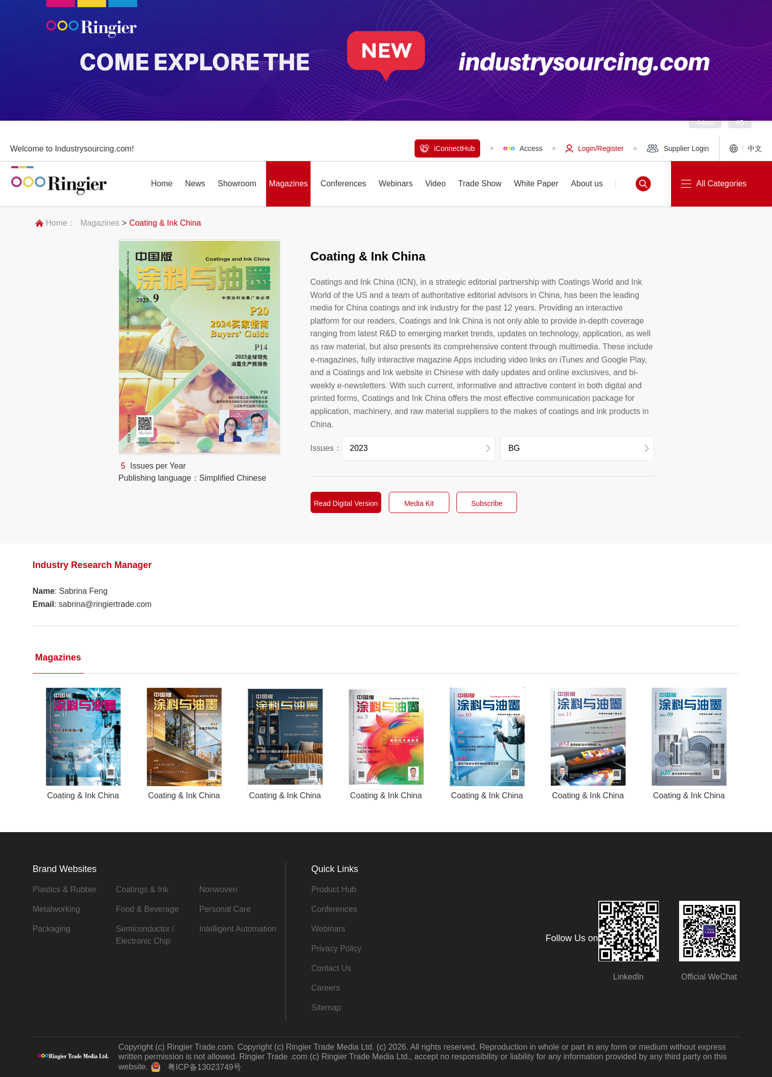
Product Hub (334, 889)
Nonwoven (218, 889)
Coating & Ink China (165, 223)
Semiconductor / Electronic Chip (145, 935)
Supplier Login (678, 148)
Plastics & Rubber (65, 889)
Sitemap (326, 1007)
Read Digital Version (346, 503)
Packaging (52, 929)
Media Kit (419, 503)
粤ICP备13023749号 (204, 1067)
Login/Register (594, 148)
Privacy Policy (337, 948)
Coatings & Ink (142, 889)
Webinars (328, 929)
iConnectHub (447, 148)
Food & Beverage (147, 909)
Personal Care (225, 909)
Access (523, 148)
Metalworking (56, 909)
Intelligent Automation (238, 929)
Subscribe (486, 503)
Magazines (99, 223)
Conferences (334, 909)
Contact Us (331, 968)
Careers (326, 988)
